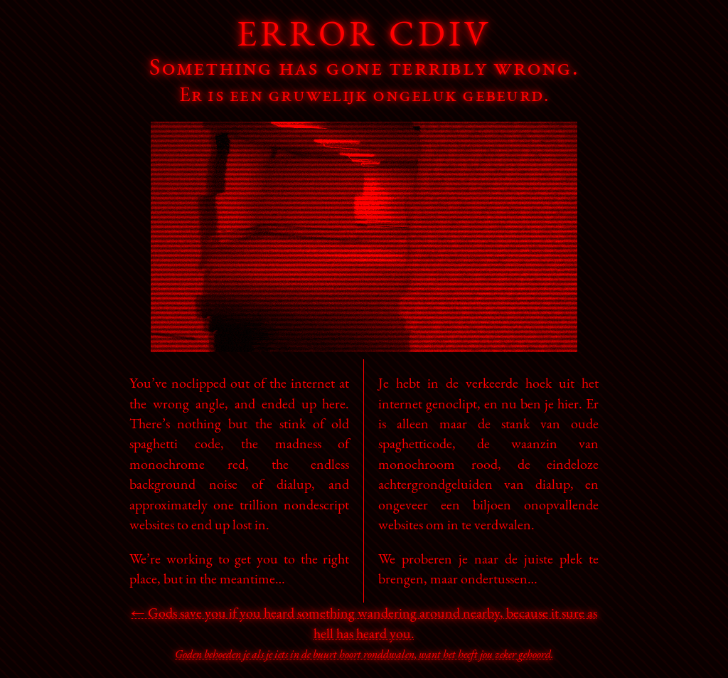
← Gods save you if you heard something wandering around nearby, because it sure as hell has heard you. (364, 632)
